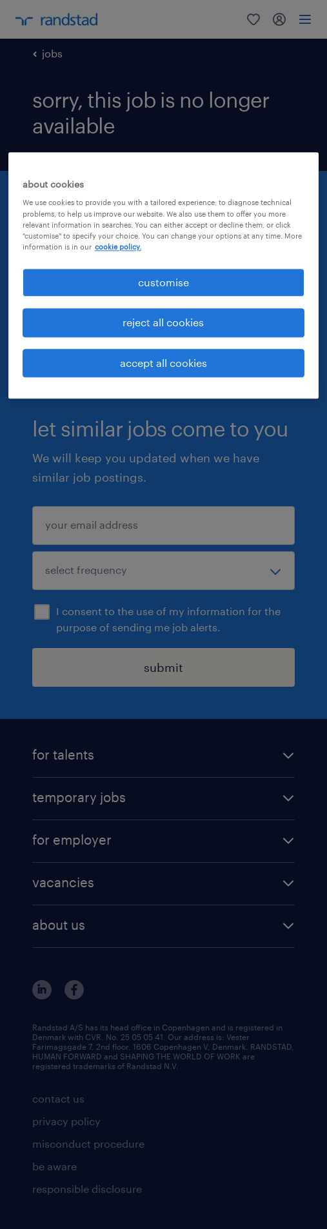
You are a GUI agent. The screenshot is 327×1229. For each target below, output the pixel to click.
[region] (163, 275)
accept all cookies (163, 363)
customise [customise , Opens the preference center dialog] (163, 282)
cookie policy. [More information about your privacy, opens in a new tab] (118, 246)
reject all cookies (163, 323)
